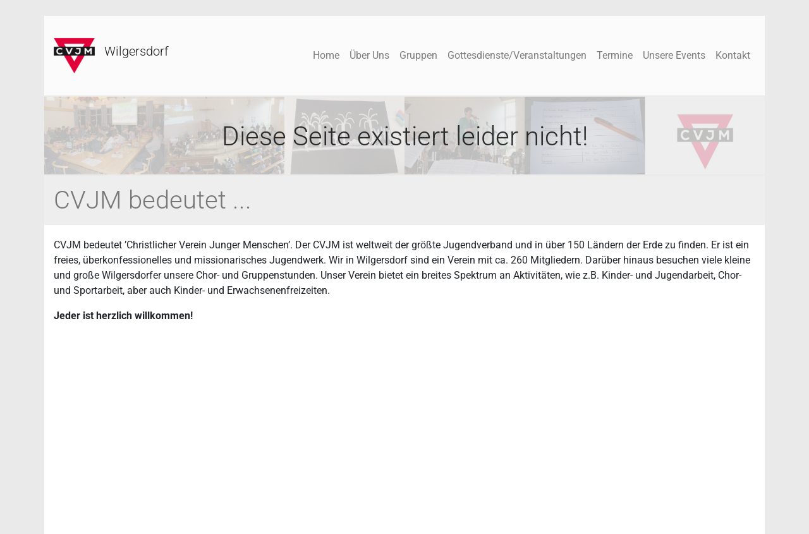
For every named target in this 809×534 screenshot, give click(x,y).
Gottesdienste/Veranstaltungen (517, 55)
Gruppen (418, 55)
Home (326, 55)
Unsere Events (674, 55)
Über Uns (369, 55)
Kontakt (732, 55)
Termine (615, 55)
